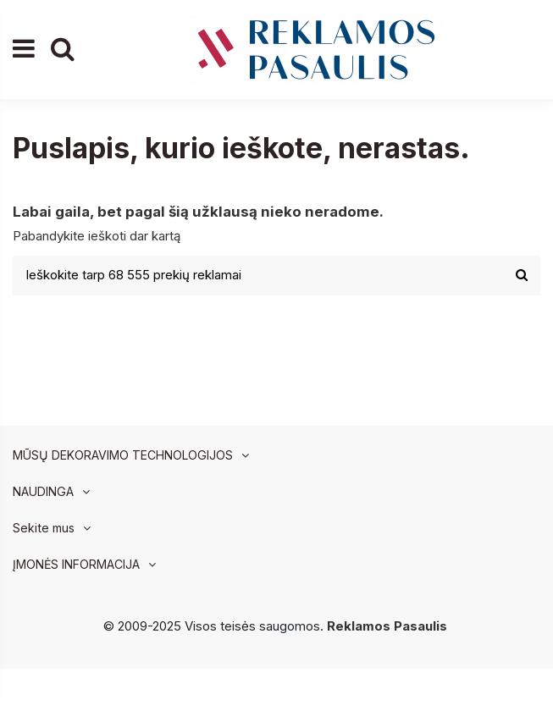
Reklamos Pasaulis (387, 626)
